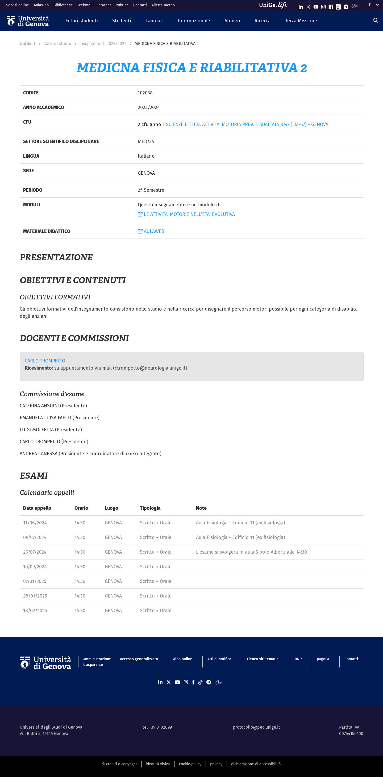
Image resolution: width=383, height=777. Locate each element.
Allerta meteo (163, 5)
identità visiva (158, 764)
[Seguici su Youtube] (316, 6)
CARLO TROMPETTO (45, 360)
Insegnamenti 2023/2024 (103, 43)
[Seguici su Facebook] (331, 6)
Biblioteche (63, 5)
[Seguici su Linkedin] (301, 6)
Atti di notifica (219, 659)
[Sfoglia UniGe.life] (275, 5)
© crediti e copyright (119, 764)
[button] (81, 21)
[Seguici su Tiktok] (338, 6)
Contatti (140, 5)
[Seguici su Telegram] (346, 6)
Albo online (182, 659)
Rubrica (122, 5)
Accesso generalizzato (139, 659)
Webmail (85, 5)
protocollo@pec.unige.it (256, 727)
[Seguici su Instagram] (323, 6)
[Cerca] (375, 20)
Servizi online (17, 5)
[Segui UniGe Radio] (354, 6)
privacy (216, 764)
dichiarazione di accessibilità (256, 764)
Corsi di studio (57, 43)
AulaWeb (41, 5)
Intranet (104, 5)
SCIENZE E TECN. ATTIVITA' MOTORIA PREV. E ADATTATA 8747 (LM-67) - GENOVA (247, 124)
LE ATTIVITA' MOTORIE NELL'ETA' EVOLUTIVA (186, 214)
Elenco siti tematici (263, 659)
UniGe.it (27, 43)
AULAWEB (151, 231)
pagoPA (323, 659)
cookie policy (190, 764)
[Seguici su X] (308, 6)
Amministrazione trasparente (94, 661)
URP (298, 659)
